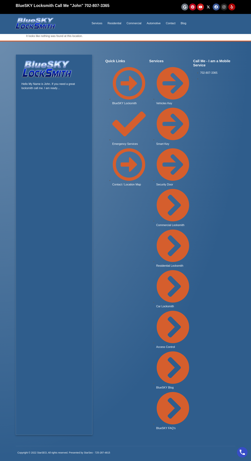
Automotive (154, 23)
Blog (183, 23)
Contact (170, 23)
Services (97, 23)
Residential (114, 23)
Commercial (134, 23)
